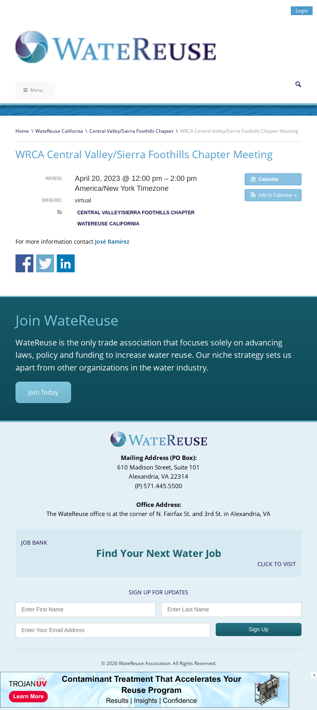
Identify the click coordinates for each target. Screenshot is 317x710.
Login (302, 11)
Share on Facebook (24, 263)
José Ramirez (112, 241)
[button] (273, 195)
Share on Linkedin (66, 263)
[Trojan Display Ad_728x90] (144, 705)
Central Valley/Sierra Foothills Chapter (131, 131)
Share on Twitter (45, 263)
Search (298, 84)
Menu (33, 90)
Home (22, 131)
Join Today (43, 392)
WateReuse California (59, 131)
